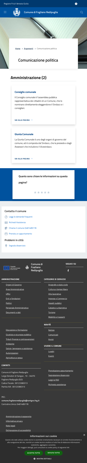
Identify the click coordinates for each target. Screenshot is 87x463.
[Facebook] (68, 271)
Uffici (8, 293)
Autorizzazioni (12, 353)
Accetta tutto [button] (33, 453)
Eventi (51, 356)
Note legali (10, 425)
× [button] (84, 435)
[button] (43, 458)
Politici (9, 303)
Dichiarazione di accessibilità (18, 430)
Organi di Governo (14, 284)
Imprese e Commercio (57, 298)
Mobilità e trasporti (56, 317)
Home (17, 48)
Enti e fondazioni (13, 298)
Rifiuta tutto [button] (54, 453)
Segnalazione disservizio (58, 375)
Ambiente (10, 343)
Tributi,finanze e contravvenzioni (20, 339)
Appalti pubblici (55, 303)
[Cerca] (81, 12)
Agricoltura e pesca (14, 357)
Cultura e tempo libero (58, 289)
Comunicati (53, 334)
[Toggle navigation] (5, 12)
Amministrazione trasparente (18, 416)
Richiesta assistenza (57, 384)
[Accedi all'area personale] (76, 3)
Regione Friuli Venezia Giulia (16, 3)
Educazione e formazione (16, 330)
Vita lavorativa (54, 293)
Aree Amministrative (15, 289)
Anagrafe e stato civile (58, 284)
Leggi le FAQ (53, 379)
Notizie (51, 330)
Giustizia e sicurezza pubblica (18, 334)
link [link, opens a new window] (68, 447)
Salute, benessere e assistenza (19, 348)
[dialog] (43, 447)
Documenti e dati (13, 312)
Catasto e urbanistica (57, 307)
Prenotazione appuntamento (60, 370)
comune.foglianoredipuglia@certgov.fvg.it (20, 400)
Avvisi (51, 339)
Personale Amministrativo (17, 307)
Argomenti (28, 48)
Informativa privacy (14, 421)
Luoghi (51, 351)
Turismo (51, 312)
